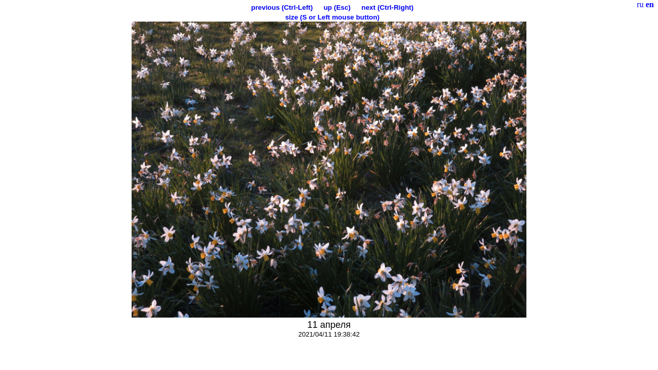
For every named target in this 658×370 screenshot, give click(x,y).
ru (640, 4)
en (650, 4)
